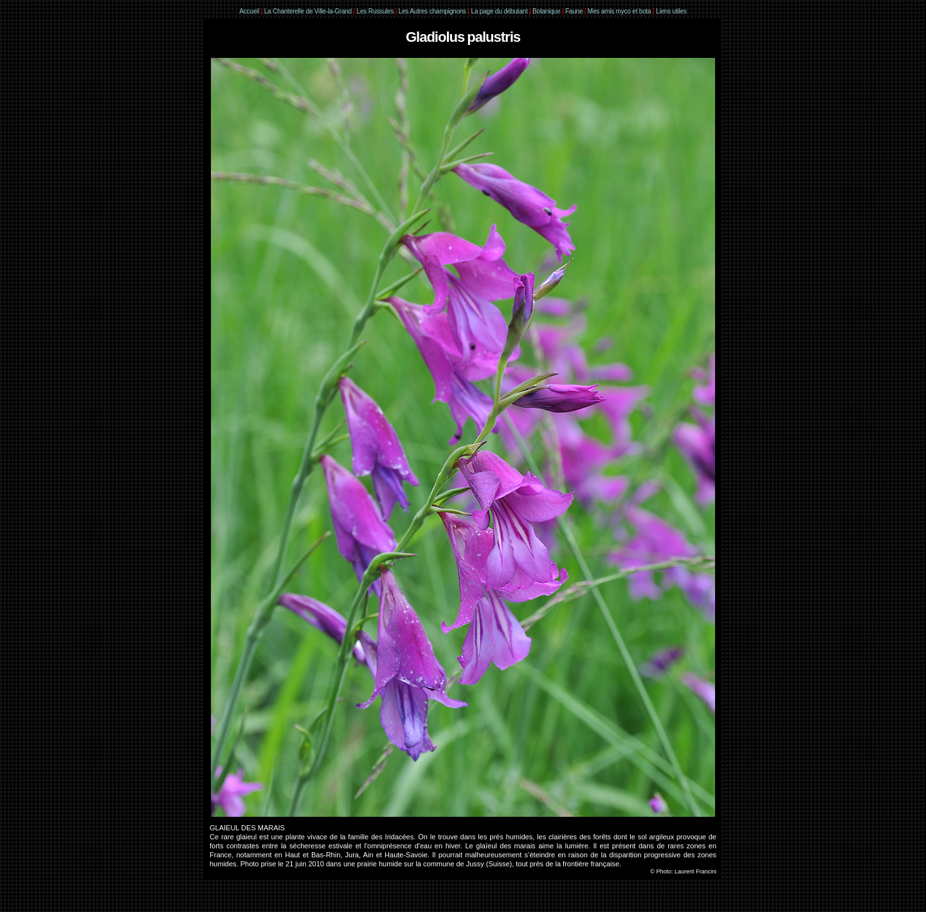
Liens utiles (671, 11)
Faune (574, 11)
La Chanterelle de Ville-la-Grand (309, 11)
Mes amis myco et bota (619, 11)
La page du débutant (499, 11)
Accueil (249, 11)
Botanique (546, 11)
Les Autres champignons (432, 11)
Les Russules (375, 11)
